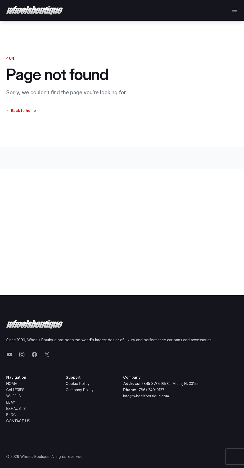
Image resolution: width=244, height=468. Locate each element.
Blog (11, 414)
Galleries (15, 389)
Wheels (13, 396)
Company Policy (80, 389)
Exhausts (16, 408)
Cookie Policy (78, 383)
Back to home (21, 110)
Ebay (10, 402)
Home (11, 383)
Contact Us (18, 421)
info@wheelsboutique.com (146, 396)
